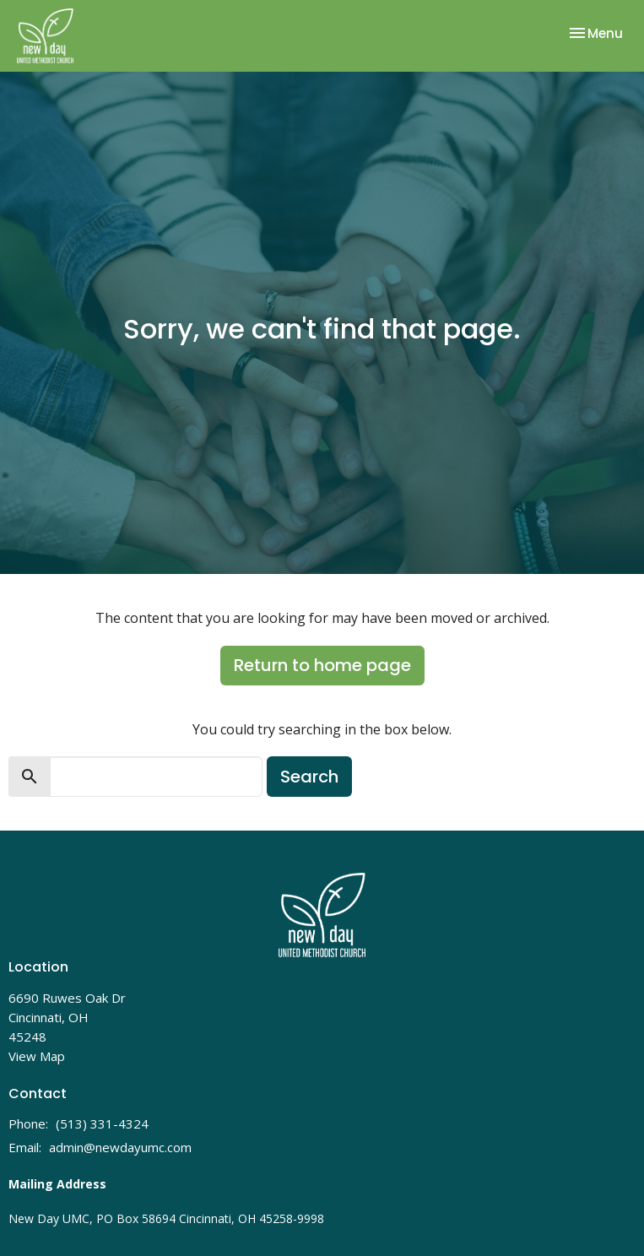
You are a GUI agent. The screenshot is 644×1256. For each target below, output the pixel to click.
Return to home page (322, 665)
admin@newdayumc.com (120, 1147)
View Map (36, 1056)
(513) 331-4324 (102, 1123)
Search (309, 776)
